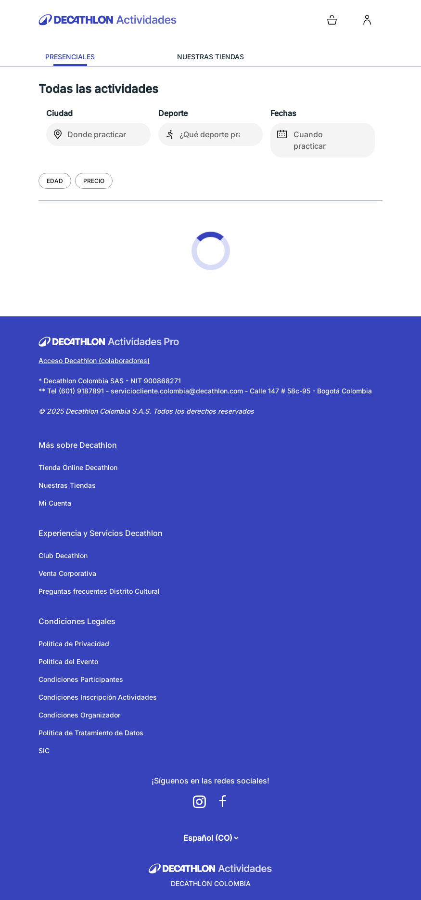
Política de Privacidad (73, 643)
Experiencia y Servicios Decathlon (100, 533)
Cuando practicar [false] (298, 137)
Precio (93, 180)
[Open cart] (332, 20)
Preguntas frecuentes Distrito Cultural (99, 591)
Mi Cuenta (54, 503)
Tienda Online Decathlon (77, 467)
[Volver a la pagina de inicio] (122, 19)
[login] (367, 19)
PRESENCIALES (70, 56)
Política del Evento (68, 661)
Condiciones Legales (76, 621)
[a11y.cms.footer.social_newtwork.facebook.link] (222, 801)
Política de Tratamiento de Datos (90, 733)
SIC (44, 750)
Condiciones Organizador (79, 715)
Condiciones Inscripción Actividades (97, 697)
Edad (55, 180)
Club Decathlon (63, 555)
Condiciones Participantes (80, 679)
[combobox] (98, 134)
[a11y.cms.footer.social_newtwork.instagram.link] (199, 801)
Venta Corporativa (67, 573)
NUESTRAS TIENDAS (210, 56)
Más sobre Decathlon (77, 445)
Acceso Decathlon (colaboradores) (94, 360)
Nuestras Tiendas (67, 485)
